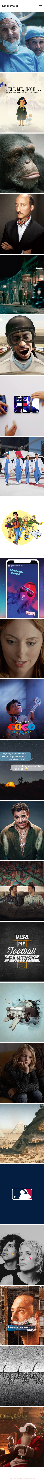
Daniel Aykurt (10, 6)
